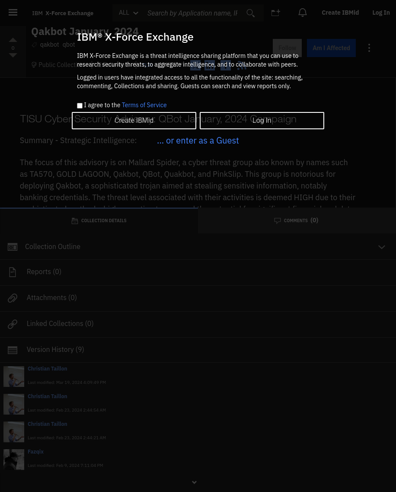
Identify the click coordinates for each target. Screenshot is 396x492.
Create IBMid (134, 120)
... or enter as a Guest (198, 140)
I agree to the (125, 105)
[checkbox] (80, 106)
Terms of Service (144, 105)
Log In (261, 120)
